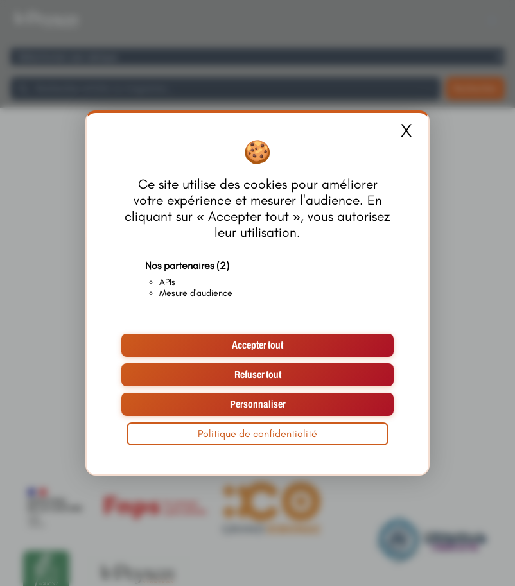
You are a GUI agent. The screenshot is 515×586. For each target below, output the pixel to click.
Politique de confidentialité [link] (257, 433)
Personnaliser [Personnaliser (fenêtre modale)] (258, 404)
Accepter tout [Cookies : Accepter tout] (257, 345)
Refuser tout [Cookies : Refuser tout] (257, 374)
